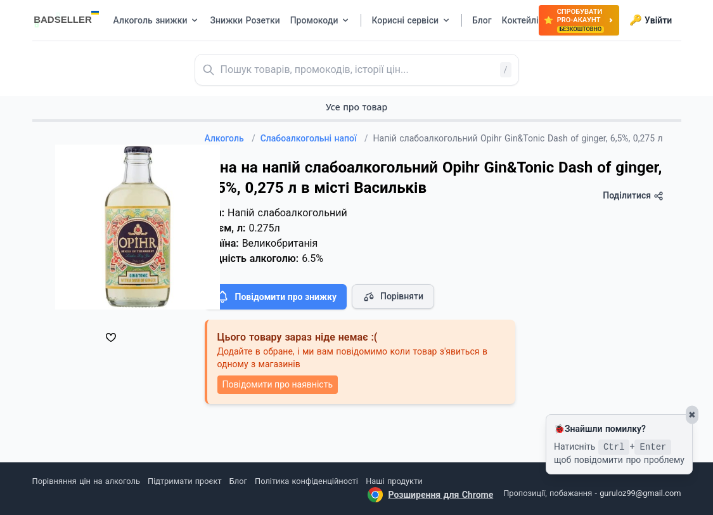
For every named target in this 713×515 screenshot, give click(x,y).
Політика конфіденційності (306, 481)
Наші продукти (394, 481)
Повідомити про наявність (277, 384)
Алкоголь (230, 138)
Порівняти (393, 296)
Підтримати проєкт (184, 481)
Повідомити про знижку (276, 296)
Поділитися (633, 195)
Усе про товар (356, 107)
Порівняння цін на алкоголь (86, 481)
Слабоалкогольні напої (314, 138)
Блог (238, 481)
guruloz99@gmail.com (640, 493)
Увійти (650, 20)
